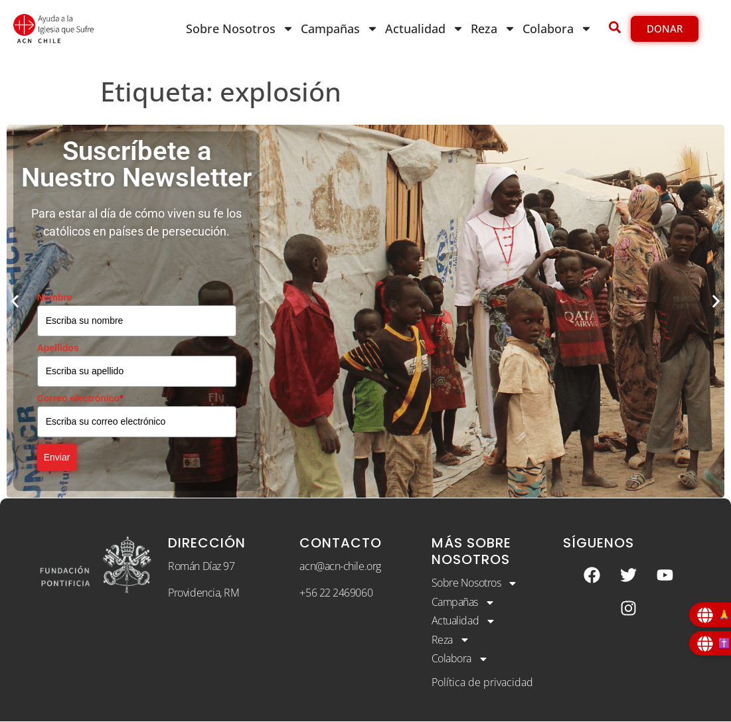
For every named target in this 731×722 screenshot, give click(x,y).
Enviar (57, 457)
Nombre (54, 297)
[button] (15, 301)
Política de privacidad (482, 682)
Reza (493, 28)
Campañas (339, 28)
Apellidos (58, 347)
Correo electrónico (80, 398)
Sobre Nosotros (240, 28)
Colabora (557, 28)
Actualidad (424, 28)
